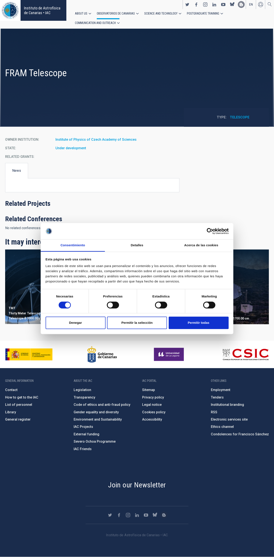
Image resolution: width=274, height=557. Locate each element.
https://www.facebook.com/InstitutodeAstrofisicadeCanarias (196, 4)
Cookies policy (153, 412)
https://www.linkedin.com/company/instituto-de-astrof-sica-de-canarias (214, 4)
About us (81, 13)
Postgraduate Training (203, 13)
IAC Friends (83, 449)
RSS (214, 412)
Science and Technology (160, 13)
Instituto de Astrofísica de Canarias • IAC (42, 10)
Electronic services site (229, 419)
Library (10, 412)
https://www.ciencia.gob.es (29, 354)
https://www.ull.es (169, 354)
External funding (86, 434)
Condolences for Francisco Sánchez (240, 434)
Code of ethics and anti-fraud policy (102, 405)
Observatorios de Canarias (116, 13)
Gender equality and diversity (96, 412)
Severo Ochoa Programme (95, 441)
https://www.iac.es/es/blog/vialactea (241, 4)
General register (18, 419)
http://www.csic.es (245, 354)
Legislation (82, 390)
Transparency (84, 397)
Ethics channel (222, 427)
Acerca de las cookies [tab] (201, 245)
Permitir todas (198, 323)
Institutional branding (227, 405)
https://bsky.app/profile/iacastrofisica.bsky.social (232, 4)
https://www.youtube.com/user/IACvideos (223, 4)
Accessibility (152, 419)
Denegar (75, 323)
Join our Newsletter (137, 485)
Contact (11, 390)
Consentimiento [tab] (73, 245)
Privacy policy (153, 397)
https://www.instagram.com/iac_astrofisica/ (205, 4)
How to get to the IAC (21, 397)
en (251, 4)
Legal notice (152, 405)
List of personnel (18, 405)
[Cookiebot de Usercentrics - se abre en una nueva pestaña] (210, 231)
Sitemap (148, 390)
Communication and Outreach (95, 23)
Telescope (239, 117)
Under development (70, 148)
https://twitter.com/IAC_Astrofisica (187, 4)
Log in (260, 4)
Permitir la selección (137, 323)
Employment (220, 390)
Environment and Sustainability (98, 419)
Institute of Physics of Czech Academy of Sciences (96, 140)
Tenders (217, 397)
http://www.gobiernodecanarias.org (102, 354)
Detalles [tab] (137, 245)
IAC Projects (83, 427)
